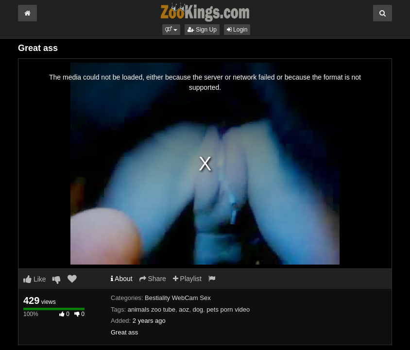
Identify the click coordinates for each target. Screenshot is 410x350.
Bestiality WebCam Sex (178, 297)
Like (34, 279)
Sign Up (202, 29)
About (122, 279)
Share (152, 279)
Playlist (187, 279)
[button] (171, 29)
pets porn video (228, 309)
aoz (184, 309)
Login (237, 29)
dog (197, 309)
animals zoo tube (151, 309)
